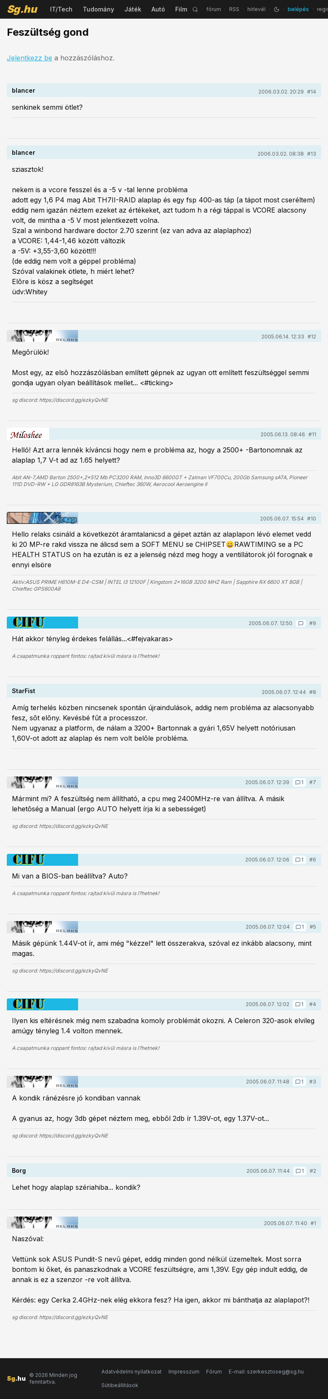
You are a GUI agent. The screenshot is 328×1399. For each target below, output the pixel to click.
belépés (298, 9)
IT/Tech (61, 9)
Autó (158, 9)
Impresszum (183, 1371)
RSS (234, 9)
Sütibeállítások (119, 1385)
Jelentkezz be (29, 58)
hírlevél (256, 9)
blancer (23, 90)
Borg (19, 1170)
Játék (132, 9)
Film (181, 9)
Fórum (214, 1371)
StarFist (23, 690)
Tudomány (98, 9)
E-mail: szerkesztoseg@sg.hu (266, 1371)
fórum (213, 9)
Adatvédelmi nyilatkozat (131, 1371)
